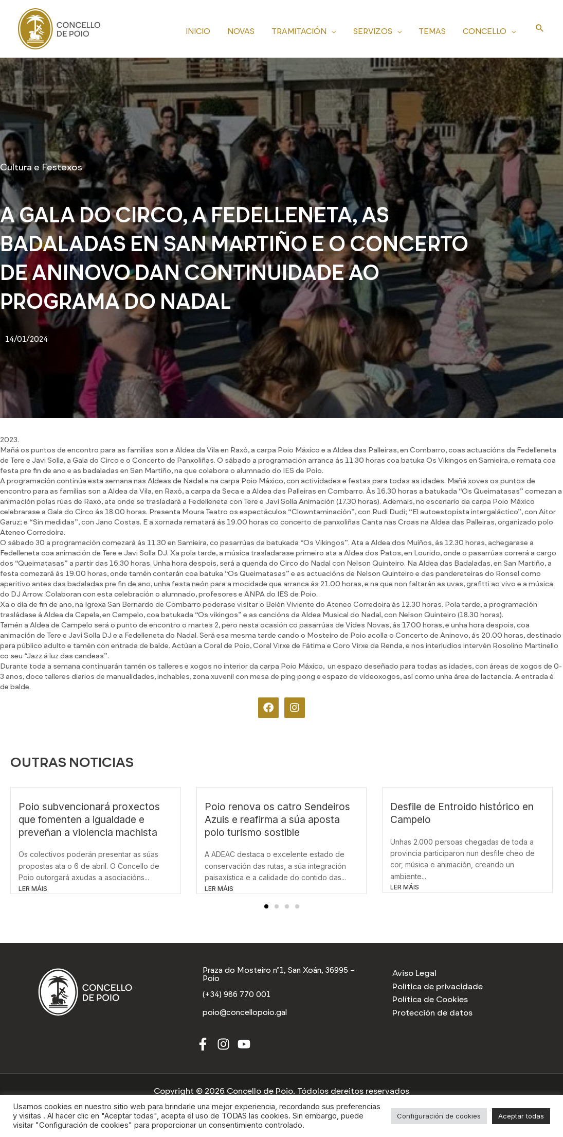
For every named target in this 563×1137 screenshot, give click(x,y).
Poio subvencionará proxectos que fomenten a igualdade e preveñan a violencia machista (89, 819)
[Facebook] (202, 1045)
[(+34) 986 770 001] (237, 995)
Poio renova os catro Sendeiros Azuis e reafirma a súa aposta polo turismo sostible (277, 819)
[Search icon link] (540, 29)
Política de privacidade (437, 986)
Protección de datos (432, 1013)
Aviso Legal (414, 973)
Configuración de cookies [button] (439, 1116)
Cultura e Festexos (41, 167)
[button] (266, 906)
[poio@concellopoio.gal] (246, 1013)
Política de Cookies (430, 999)
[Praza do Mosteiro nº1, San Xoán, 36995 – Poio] (281, 975)
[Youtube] (244, 1045)
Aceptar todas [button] (521, 1116)
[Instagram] (223, 1045)
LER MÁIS (33, 889)
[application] (337, 30)
